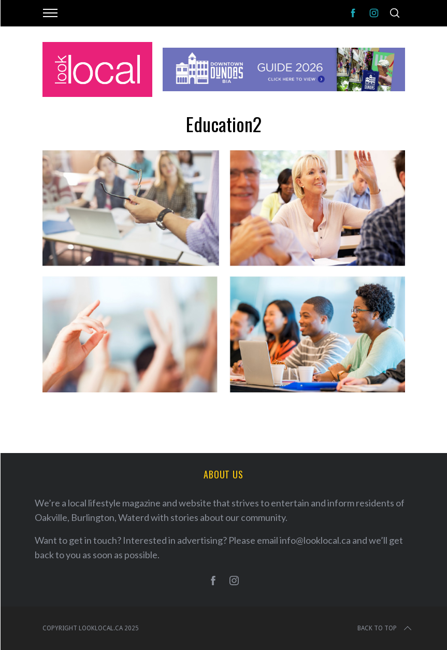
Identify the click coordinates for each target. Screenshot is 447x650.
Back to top (385, 628)
